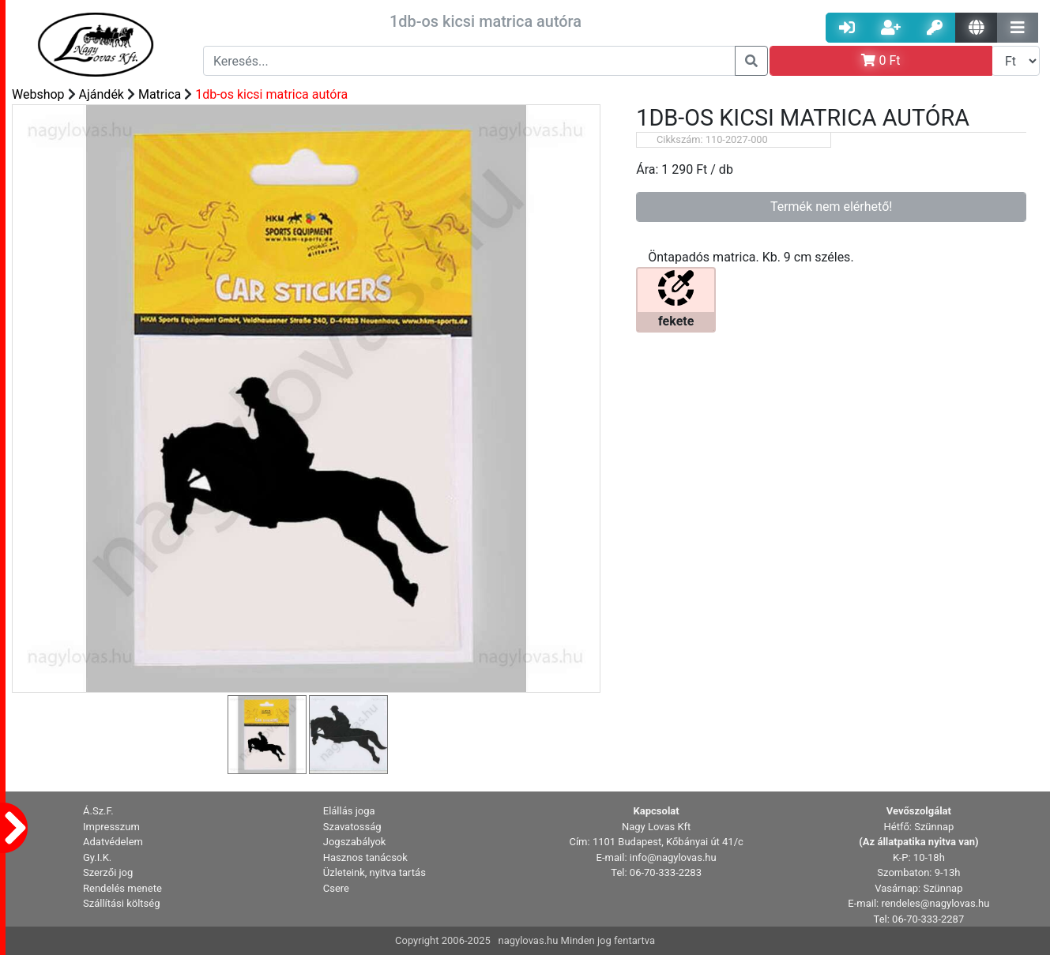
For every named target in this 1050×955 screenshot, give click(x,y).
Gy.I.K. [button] (97, 857)
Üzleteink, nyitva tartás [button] (374, 872)
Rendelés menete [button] (122, 888)
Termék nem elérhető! (831, 206)
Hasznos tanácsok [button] (365, 857)
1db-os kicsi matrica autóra (271, 94)
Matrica (159, 94)
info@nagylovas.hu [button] (673, 857)
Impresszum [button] (111, 827)
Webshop (38, 94)
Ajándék (101, 94)
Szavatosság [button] (352, 827)
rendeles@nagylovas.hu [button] (935, 903)
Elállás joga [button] (349, 811)
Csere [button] (336, 888)
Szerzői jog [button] (108, 872)
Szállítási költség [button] (121, 903)
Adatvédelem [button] (113, 842)
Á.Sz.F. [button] (98, 811)
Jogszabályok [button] (354, 842)
